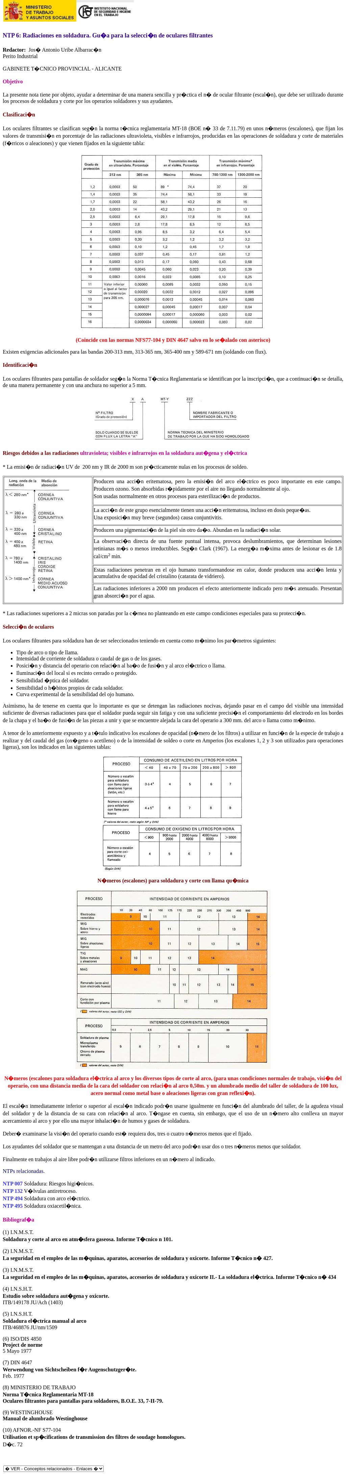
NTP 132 (13, 1191)
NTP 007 (13, 1183)
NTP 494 (13, 1198)
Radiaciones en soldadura (56, 35)
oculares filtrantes (32, 128)
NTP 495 (13, 1206)
